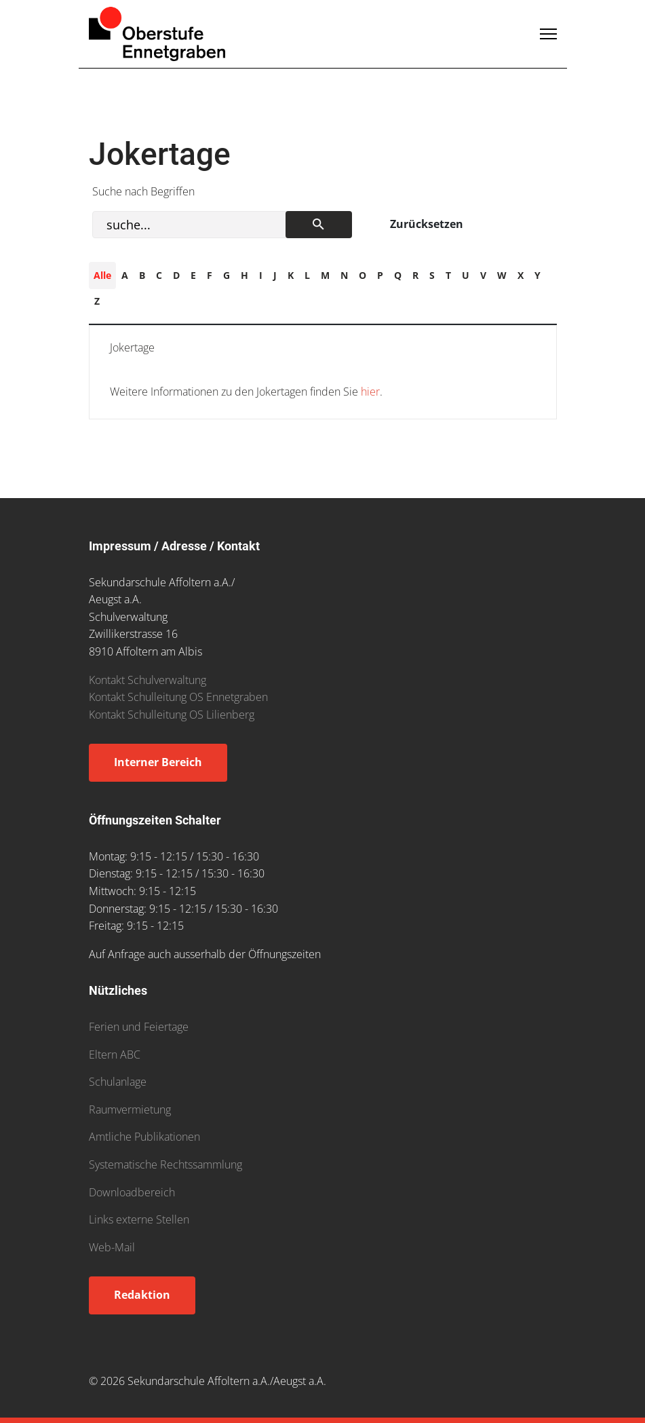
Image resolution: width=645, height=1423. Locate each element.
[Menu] (548, 34)
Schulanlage (117, 1081)
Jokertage (132, 347)
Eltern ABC (114, 1054)
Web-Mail (112, 1247)
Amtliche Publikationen (144, 1136)
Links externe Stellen (139, 1219)
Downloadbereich (132, 1192)
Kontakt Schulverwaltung (147, 679)
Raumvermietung (130, 1109)
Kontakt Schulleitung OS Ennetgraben (178, 696)
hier (369, 391)
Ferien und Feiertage (139, 1026)
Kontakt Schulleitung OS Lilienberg (171, 714)
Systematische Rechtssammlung (165, 1164)
